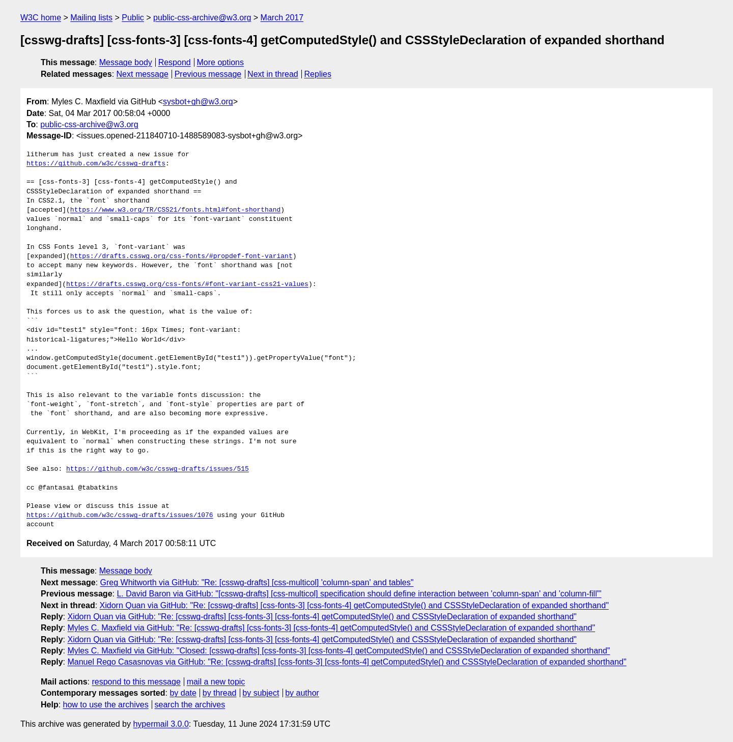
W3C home (40, 17)
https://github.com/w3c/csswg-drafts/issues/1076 (119, 515)
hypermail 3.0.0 (160, 724)
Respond (174, 62)
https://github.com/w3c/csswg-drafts (95, 163)
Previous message (208, 74)
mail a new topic (216, 681)
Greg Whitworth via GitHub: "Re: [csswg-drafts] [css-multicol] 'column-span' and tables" (257, 582)
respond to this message (136, 681)
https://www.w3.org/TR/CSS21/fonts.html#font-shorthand (175, 210)
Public (133, 17)
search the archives (190, 704)
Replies (317, 74)
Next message (142, 74)
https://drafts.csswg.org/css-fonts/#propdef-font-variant (181, 256)
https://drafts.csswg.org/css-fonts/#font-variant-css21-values (187, 284)
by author (302, 693)
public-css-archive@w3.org (202, 17)
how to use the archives (106, 704)
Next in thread (272, 74)
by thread (220, 693)
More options (220, 62)
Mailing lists (91, 17)
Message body (125, 62)
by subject (260, 693)
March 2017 (282, 17)
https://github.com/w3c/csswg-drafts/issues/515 (157, 469)
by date (183, 693)
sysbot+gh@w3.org (198, 101)
